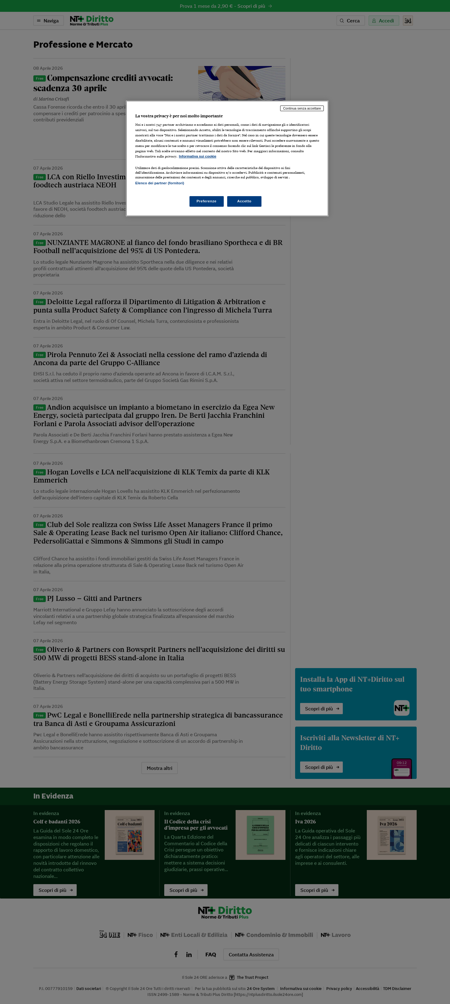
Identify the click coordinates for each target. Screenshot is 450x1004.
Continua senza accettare (302, 108)
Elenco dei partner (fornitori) (159, 183)
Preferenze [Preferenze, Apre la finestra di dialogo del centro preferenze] (207, 201)
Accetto (244, 201)
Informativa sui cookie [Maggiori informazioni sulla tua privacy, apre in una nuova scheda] (197, 156)
